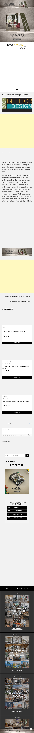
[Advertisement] (17, 70)
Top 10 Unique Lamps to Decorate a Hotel (20, 301)
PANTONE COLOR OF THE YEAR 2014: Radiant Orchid (17, 297)
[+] (24, 435)
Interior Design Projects (7, 362)
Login (30, 424)
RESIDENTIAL (5, 396)
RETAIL (3, 152)
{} (22, 435)
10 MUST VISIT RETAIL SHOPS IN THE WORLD (14, 331)
